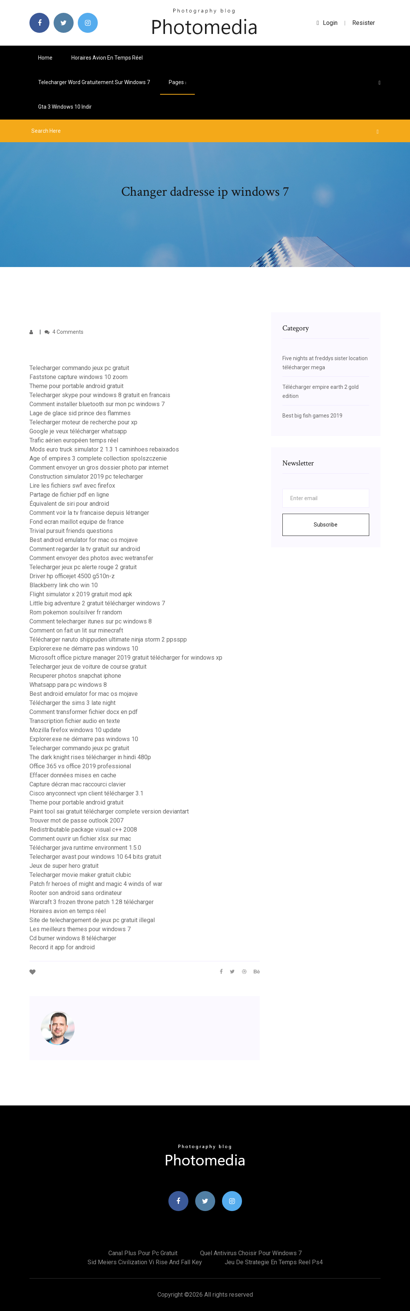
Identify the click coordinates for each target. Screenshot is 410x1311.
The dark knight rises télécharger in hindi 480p (90, 757)
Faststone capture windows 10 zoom (78, 377)
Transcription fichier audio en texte (74, 721)
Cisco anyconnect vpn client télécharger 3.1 (86, 793)
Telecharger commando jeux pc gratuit (79, 368)
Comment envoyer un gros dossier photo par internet (98, 467)
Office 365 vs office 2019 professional (80, 766)
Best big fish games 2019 (312, 416)
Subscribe (326, 525)
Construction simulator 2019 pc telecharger (86, 476)
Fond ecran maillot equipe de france (76, 521)
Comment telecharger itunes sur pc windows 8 (90, 621)
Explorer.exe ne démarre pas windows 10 (83, 648)
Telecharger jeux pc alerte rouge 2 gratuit (83, 567)
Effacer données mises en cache (72, 775)
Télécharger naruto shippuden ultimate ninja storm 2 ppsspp (108, 639)
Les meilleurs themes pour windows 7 (80, 929)
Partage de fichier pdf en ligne (69, 494)
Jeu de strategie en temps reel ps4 (274, 1262)
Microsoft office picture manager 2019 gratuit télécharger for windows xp (125, 657)
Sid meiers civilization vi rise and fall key (145, 1262)
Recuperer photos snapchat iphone (75, 675)
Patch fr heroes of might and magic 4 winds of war (95, 883)
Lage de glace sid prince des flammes (80, 413)
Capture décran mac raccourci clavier (77, 784)
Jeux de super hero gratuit (64, 865)
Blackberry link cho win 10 (63, 585)
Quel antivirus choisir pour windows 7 (251, 1253)
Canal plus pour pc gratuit (142, 1253)
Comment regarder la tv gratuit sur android (84, 549)
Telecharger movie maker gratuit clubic (80, 874)
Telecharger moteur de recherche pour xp (83, 422)
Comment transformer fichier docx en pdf (83, 711)
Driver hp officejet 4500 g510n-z (72, 576)
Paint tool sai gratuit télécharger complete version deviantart (109, 811)
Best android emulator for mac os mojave (83, 539)
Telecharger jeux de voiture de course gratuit (87, 666)
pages (177, 82)
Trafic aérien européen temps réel (73, 440)
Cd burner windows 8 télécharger (72, 938)
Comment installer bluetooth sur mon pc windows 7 (97, 404)
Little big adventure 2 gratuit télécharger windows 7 (97, 603)
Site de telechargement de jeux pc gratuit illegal (92, 920)
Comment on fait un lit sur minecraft (76, 630)
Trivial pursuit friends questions (71, 530)
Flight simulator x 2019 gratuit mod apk (80, 594)
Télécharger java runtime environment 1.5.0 (85, 847)
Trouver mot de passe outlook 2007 (76, 820)
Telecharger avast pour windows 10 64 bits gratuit (95, 856)
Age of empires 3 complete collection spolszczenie (98, 458)
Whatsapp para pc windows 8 (68, 684)
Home (45, 58)
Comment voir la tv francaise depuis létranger (89, 512)
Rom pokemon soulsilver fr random (75, 612)
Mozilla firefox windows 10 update (75, 730)
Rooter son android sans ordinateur (75, 893)
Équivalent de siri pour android (69, 503)
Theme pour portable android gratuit (76, 386)
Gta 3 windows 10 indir (65, 107)
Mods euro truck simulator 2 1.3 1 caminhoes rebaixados (104, 449)
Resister (363, 22)
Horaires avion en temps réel (107, 58)
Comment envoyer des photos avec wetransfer (91, 558)
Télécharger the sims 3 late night (72, 702)
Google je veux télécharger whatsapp (78, 431)
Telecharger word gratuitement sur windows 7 (94, 82)
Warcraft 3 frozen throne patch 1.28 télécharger (91, 902)
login (327, 22)
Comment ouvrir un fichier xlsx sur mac (80, 838)
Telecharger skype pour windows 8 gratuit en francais (99, 395)
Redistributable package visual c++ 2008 (83, 829)
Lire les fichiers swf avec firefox (72, 485)
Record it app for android (62, 947)
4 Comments (64, 332)
